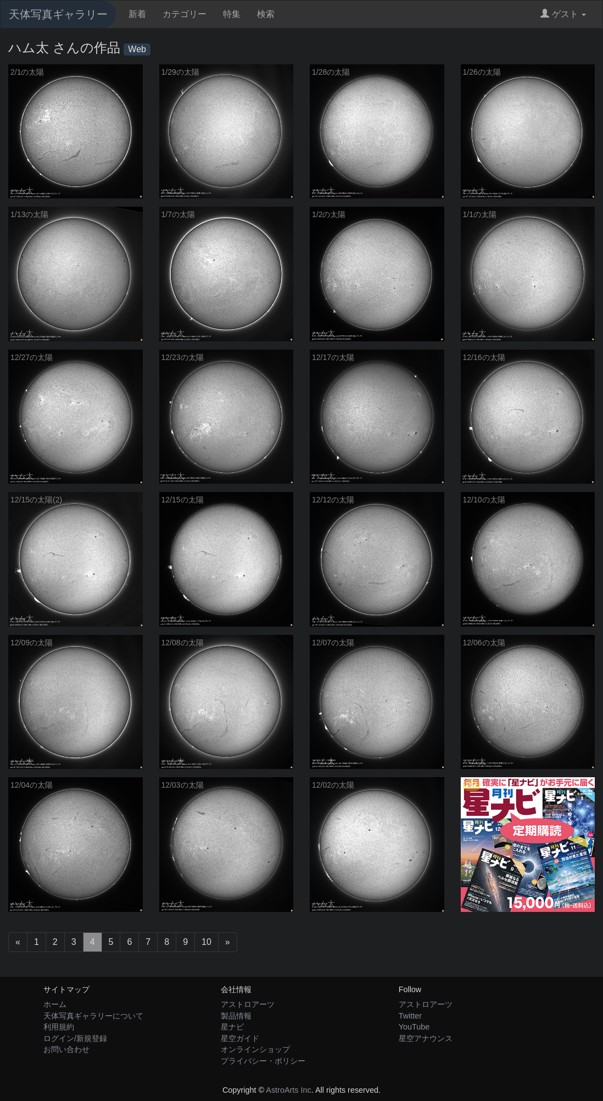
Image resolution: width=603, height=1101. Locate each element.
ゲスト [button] (563, 14)
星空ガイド (240, 1038)
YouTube (414, 1026)
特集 (232, 14)
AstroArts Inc (288, 1090)
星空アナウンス (426, 1038)
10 (206, 942)
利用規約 (58, 1026)
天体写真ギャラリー (58, 14)
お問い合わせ (66, 1049)
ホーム (54, 1004)
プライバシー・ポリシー (263, 1060)
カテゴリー (184, 14)
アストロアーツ (248, 1004)
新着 (137, 14)
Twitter (410, 1015)
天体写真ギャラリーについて (93, 1015)
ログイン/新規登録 (75, 1038)
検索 (266, 14)
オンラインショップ (255, 1049)
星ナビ (232, 1026)
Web (137, 49)
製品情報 (236, 1015)
